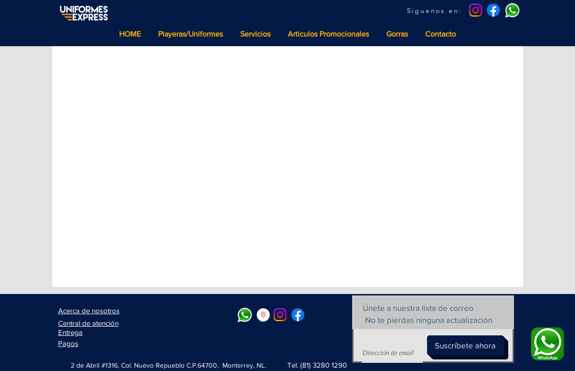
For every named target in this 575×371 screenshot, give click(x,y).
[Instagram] (475, 10)
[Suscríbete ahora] (465, 345)
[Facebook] (493, 10)
